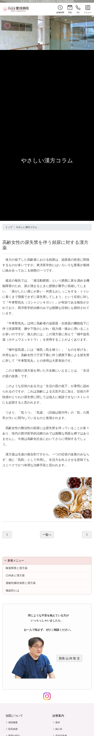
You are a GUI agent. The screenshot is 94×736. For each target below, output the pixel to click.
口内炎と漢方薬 (15, 575)
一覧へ (47, 534)
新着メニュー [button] (14, 560)
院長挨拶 (11, 729)
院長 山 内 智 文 (69, 658)
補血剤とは (12, 590)
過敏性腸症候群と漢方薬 (21, 582)
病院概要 (11, 722)
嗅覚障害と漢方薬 (16, 568)
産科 (56, 722)
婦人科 (57, 729)
